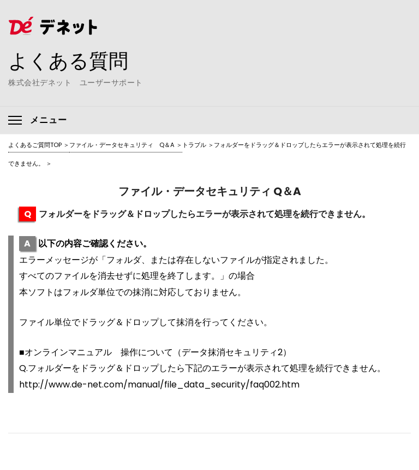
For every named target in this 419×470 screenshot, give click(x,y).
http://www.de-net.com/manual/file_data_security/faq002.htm (159, 384)
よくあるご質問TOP (35, 144)
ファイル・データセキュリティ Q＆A (122, 144)
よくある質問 (68, 61)
